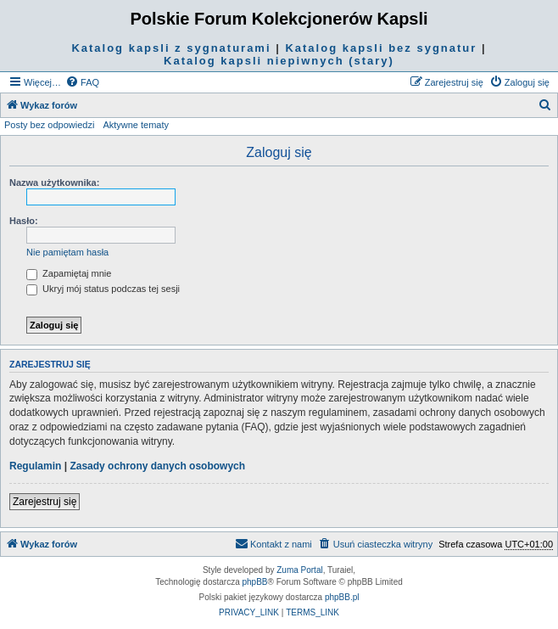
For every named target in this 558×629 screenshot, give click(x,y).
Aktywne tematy (136, 125)
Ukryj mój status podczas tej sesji (103, 289)
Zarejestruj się (44, 502)
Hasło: (23, 221)
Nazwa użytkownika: (54, 182)
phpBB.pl (342, 597)
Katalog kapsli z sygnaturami (171, 48)
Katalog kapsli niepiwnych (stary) (279, 60)
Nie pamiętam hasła (67, 252)
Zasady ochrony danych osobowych (157, 466)
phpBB (255, 582)
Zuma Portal (299, 570)
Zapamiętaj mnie (68, 273)
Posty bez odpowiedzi (49, 125)
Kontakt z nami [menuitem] (273, 543)
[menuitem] (82, 82)
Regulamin (35, 466)
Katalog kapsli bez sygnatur (381, 48)
